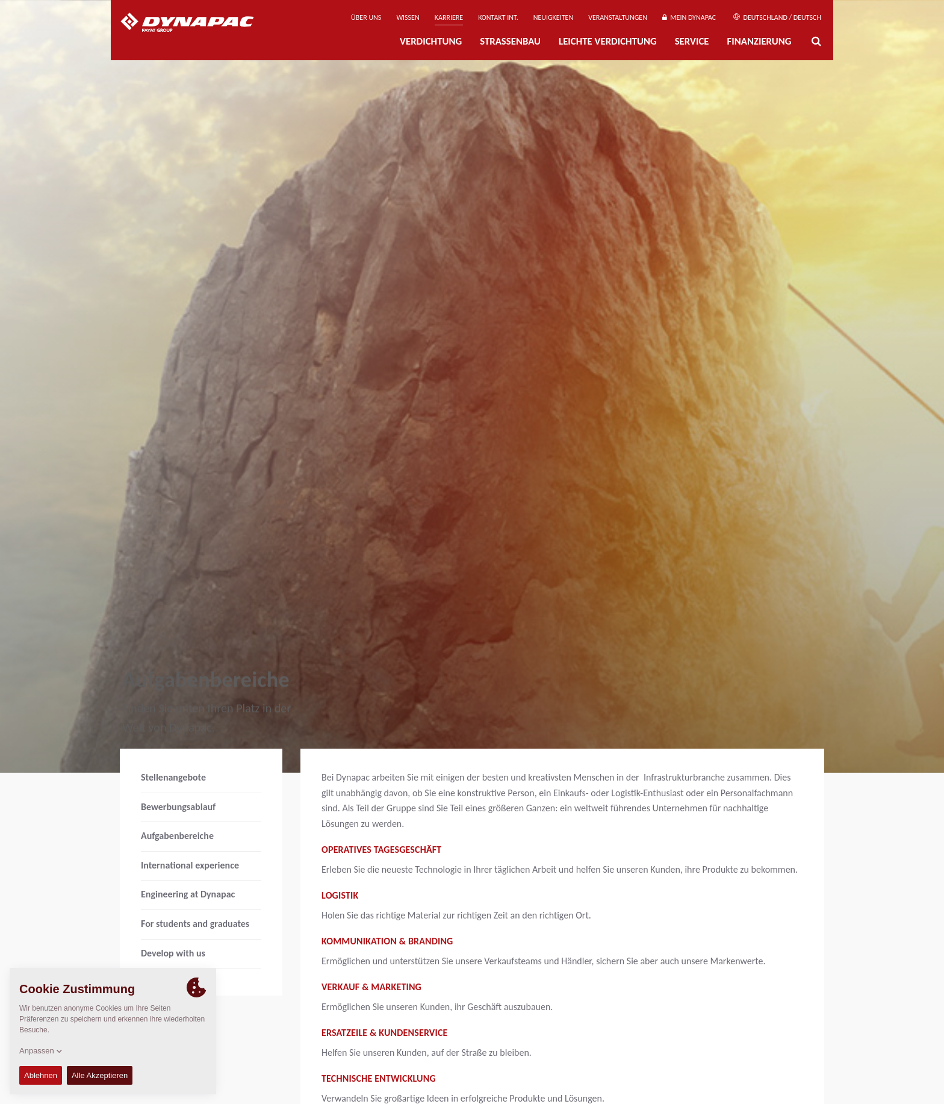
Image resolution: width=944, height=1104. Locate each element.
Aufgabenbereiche (177, 835)
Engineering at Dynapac (188, 894)
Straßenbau (510, 41)
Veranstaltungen (617, 17)
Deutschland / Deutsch (777, 17)
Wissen (407, 17)
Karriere (449, 17)
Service (692, 41)
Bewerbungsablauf (178, 806)
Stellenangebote (173, 777)
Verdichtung (431, 41)
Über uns (366, 17)
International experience (190, 865)
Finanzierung (759, 41)
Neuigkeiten (553, 17)
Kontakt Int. (498, 17)
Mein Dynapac (689, 17)
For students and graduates (195, 923)
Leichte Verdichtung (608, 41)
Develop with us (173, 953)
